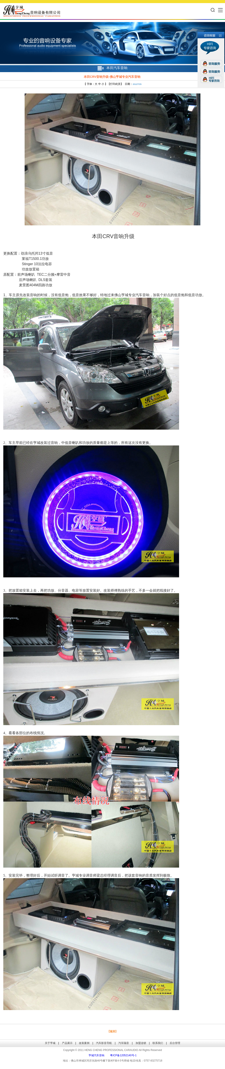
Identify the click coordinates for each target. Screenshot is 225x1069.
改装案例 (84, 1043)
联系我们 (157, 1043)
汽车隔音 (123, 1043)
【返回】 (112, 1031)
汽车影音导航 (104, 1043)
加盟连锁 (141, 1043)
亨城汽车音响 (96, 1055)
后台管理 (175, 1043)
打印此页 (115, 84)
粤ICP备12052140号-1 (123, 1055)
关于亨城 (50, 1043)
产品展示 (67, 1043)
